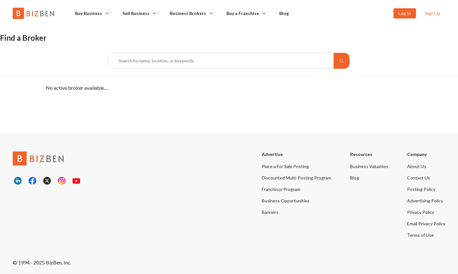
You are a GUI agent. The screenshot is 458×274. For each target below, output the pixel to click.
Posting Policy (421, 189)
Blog (284, 13)
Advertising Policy (425, 200)
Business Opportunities (285, 200)
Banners (270, 212)
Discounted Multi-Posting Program (296, 177)
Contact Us (418, 177)
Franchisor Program (281, 189)
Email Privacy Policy (426, 223)
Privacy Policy (420, 212)
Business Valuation (369, 166)
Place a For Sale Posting (285, 166)
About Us (416, 166)
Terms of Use (420, 235)
